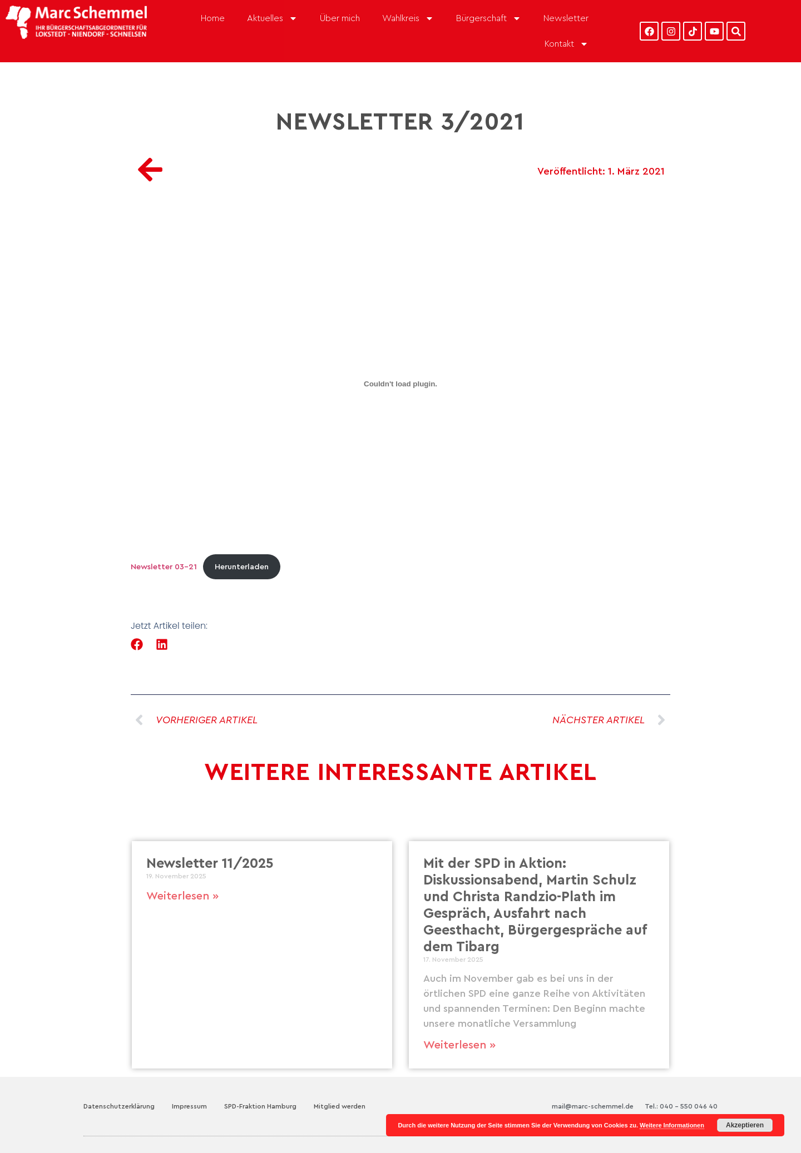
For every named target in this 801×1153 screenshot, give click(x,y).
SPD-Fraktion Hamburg (260, 1106)
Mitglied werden (339, 1106)
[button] (137, 644)
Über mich (340, 18)
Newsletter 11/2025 (210, 864)
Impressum (189, 1106)
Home (213, 18)
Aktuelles (272, 18)
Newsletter (566, 18)
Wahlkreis (408, 18)
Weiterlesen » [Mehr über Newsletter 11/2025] (182, 896)
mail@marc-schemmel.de (593, 1106)
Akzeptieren (745, 1125)
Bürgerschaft (488, 18)
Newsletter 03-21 (164, 567)
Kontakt (567, 44)
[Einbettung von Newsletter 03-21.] (400, 384)
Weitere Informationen (672, 1125)
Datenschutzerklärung (119, 1106)
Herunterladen (242, 567)
